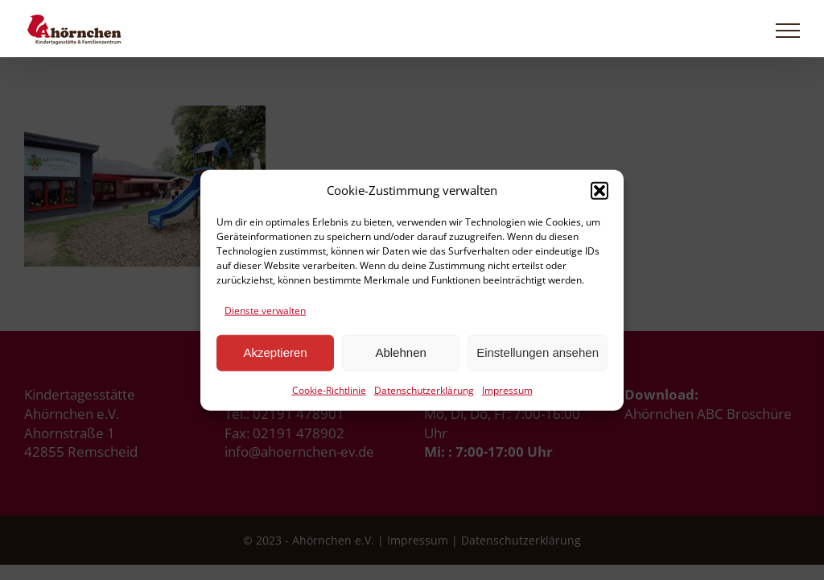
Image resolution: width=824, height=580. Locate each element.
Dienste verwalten (265, 310)
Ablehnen (400, 352)
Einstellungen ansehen (537, 352)
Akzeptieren (275, 352)
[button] (599, 190)
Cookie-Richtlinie (329, 390)
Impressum (507, 390)
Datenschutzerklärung (424, 390)
